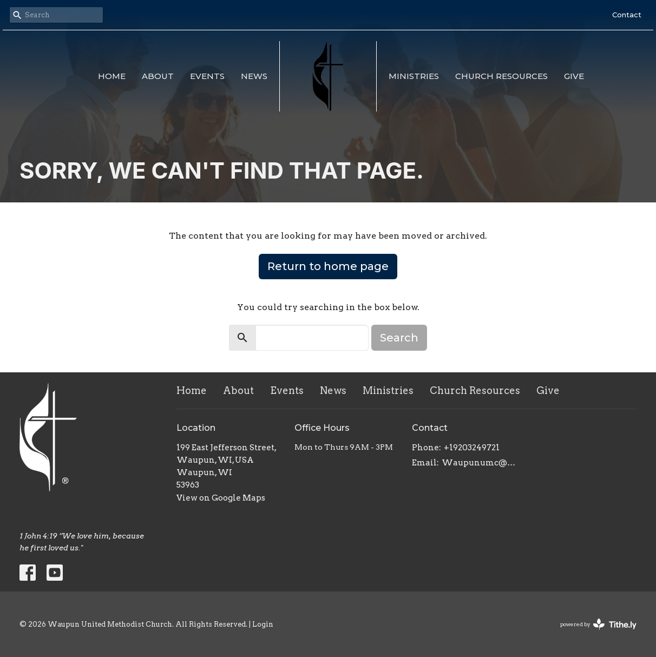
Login (262, 624)
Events (207, 76)
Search (399, 337)
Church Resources (501, 76)
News (254, 76)
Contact (626, 14)
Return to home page (328, 266)
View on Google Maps (220, 498)
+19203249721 (472, 447)
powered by (598, 624)
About (158, 76)
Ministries (414, 76)
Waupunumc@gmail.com (480, 463)
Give (574, 76)
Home (112, 76)
